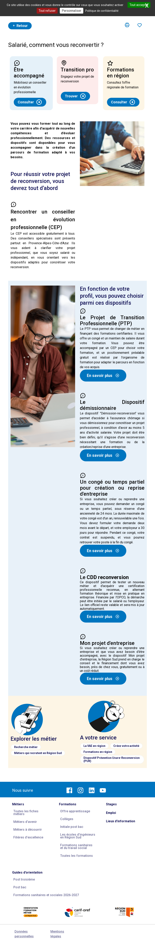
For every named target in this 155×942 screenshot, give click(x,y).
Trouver (75, 96)
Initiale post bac (71, 827)
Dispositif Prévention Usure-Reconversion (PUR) (111, 759)
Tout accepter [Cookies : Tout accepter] (138, 5)
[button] (127, 25)
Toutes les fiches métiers (25, 812)
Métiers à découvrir (27, 829)
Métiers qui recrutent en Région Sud (38, 753)
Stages (111, 804)
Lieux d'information (120, 821)
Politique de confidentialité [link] (102, 10)
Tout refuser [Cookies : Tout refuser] (47, 11)
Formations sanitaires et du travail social (76, 846)
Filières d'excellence (28, 837)
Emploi (111, 813)
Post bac (19, 887)
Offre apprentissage (75, 811)
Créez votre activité (126, 745)
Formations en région (97, 751)
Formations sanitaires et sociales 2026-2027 (46, 895)
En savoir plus (103, 375)
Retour (20, 26)
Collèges (66, 819)
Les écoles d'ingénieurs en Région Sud (77, 836)
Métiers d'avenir (25, 822)
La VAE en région (94, 745)
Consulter (30, 102)
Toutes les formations (76, 856)
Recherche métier (26, 747)
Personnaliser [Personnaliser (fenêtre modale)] (71, 11)
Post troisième (24, 879)
